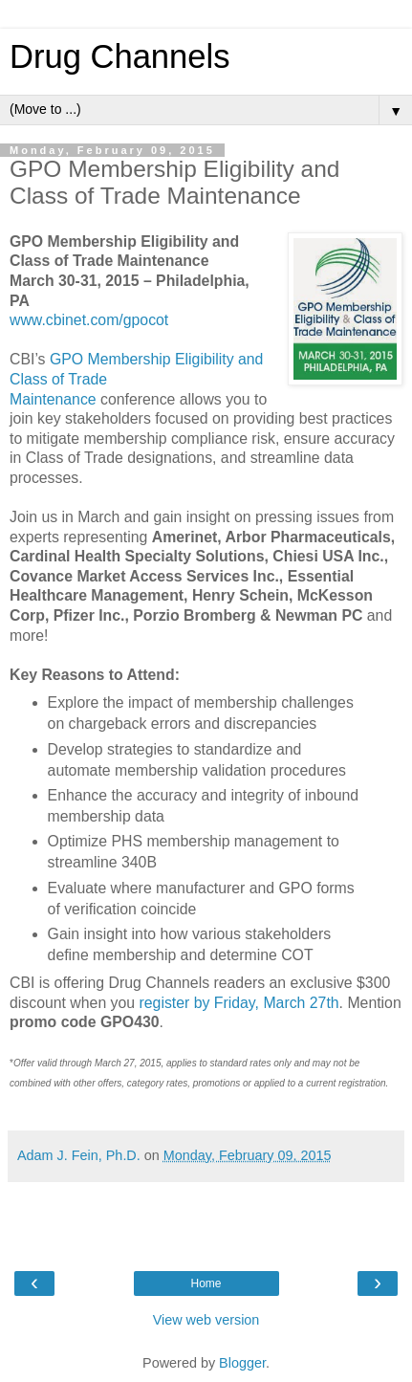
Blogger (242, 1363)
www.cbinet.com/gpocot (89, 320)
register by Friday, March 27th (239, 1003)
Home (205, 1283)
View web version (206, 1319)
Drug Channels (119, 56)
